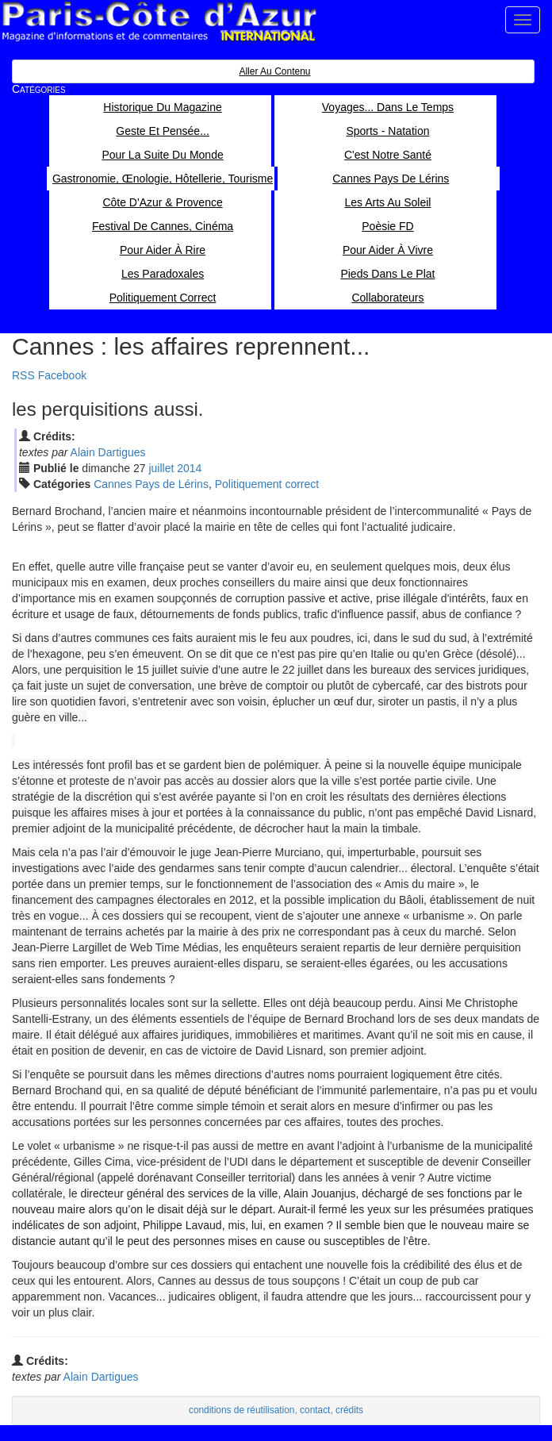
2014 (189, 468)
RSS (23, 375)
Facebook (62, 375)
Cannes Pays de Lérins (151, 484)
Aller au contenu (274, 71)
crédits (349, 1410)
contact (315, 1410)
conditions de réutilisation (242, 1410)
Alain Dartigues (108, 452)
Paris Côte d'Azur (158, 22)
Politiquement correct (267, 484)
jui (161, 468)
